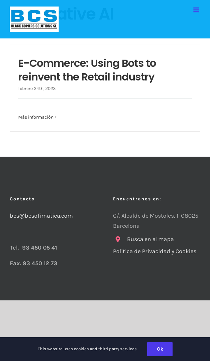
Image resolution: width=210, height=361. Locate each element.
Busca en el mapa (150, 239)
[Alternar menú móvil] (196, 10)
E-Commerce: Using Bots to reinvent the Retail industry (87, 70)
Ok (160, 349)
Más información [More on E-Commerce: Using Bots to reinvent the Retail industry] (35, 117)
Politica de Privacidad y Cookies (155, 251)
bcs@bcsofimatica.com (41, 215)
